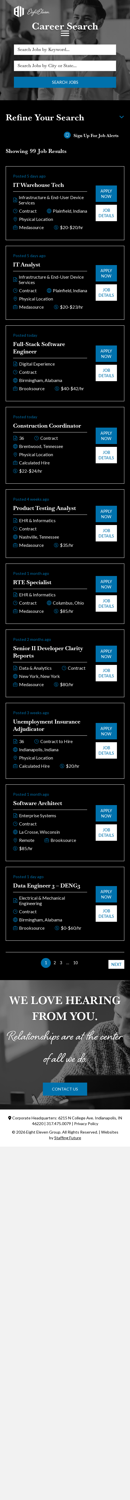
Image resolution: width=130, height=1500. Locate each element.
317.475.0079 (59, 1123)
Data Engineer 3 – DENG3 (46, 885)
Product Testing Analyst (44, 508)
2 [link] (55, 962)
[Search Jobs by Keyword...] (65, 49)
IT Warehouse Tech (38, 185)
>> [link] (84, 962)
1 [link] (46, 962)
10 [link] (75, 962)
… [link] (67, 962)
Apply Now (106, 193)
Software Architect (37, 803)
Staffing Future (67, 1137)
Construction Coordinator (47, 425)
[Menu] (65, 33)
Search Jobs (65, 82)
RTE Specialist (32, 582)
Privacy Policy (86, 1123)
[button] (65, 1089)
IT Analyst (26, 264)
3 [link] (61, 962)
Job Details (106, 213)
